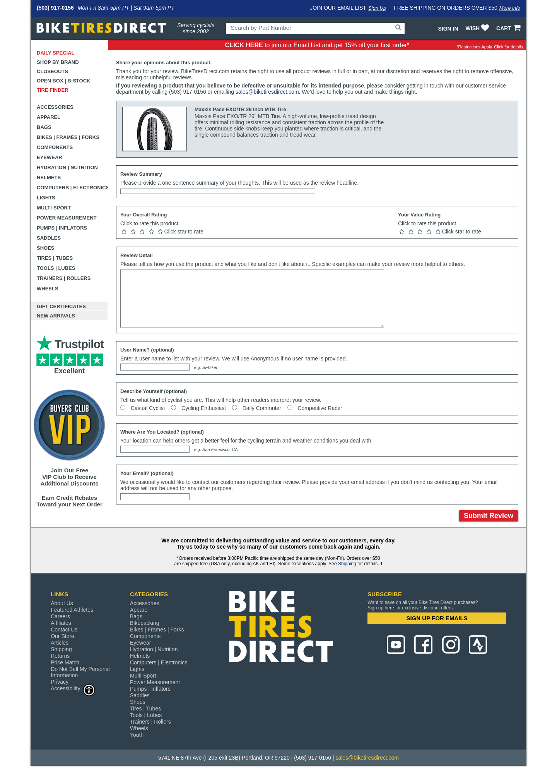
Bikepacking (144, 623)
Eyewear (49, 157)
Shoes (46, 248)
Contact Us (64, 629)
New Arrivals (56, 316)
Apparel (48, 117)
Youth (137, 735)
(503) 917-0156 (55, 8)
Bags (44, 127)
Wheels (47, 289)
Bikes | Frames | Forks (68, 137)
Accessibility (73, 688)
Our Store (62, 636)
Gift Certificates (61, 306)
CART (509, 28)
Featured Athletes (72, 610)
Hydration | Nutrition (67, 167)
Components (55, 147)
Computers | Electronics (72, 187)
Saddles (49, 238)
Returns (60, 656)
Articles (59, 643)
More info (509, 8)
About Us (62, 603)
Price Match (65, 662)
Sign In (448, 29)
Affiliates (61, 623)
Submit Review (488, 516)
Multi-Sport (54, 208)
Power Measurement (67, 218)
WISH (478, 28)
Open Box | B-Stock (63, 81)
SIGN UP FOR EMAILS (437, 618)
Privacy (59, 682)
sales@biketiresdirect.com (267, 92)
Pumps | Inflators (62, 228)
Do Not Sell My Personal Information (80, 672)
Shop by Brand (58, 62)
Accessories (55, 107)
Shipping (347, 563)
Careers (60, 616)
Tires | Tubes (55, 258)
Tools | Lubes (56, 268)
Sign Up (377, 8)
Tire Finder (52, 90)
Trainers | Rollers (64, 278)
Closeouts (52, 71)
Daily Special (56, 53)
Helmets (49, 177)
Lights (46, 198)
